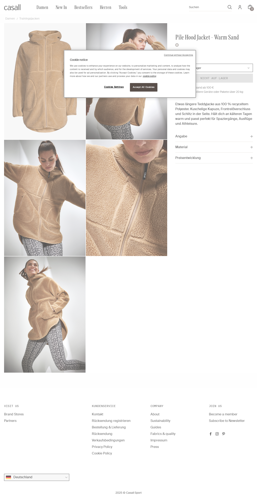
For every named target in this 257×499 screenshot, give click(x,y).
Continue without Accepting (178, 55)
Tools (123, 7)
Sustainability (160, 421)
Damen (42, 7)
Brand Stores (14, 414)
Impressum (158, 440)
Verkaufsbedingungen (108, 440)
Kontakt (97, 414)
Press (154, 447)
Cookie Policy (102, 453)
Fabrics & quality (162, 434)
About (154, 414)
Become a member (223, 414)
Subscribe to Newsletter (227, 421)
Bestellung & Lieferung (109, 427)
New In (61, 7)
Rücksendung (102, 434)
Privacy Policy (102, 447)
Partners (10, 421)
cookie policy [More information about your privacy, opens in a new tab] (149, 76)
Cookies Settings (114, 87)
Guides (155, 427)
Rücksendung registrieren (111, 421)
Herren (105, 7)
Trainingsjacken (29, 18)
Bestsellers (83, 7)
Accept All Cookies (143, 87)
